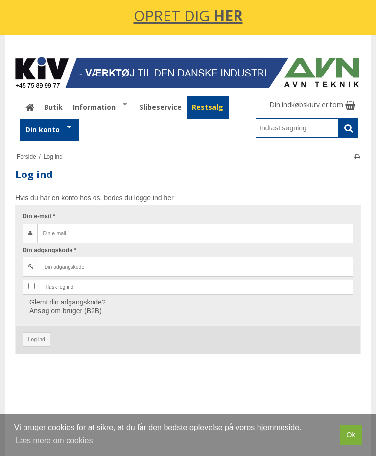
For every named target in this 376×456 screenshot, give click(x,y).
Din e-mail (39, 216)
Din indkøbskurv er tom (312, 104)
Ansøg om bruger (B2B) (65, 311)
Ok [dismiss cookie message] (350, 435)
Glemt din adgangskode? (67, 302)
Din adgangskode (49, 250)
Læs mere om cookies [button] (54, 440)
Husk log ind (60, 287)
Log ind (36, 339)
